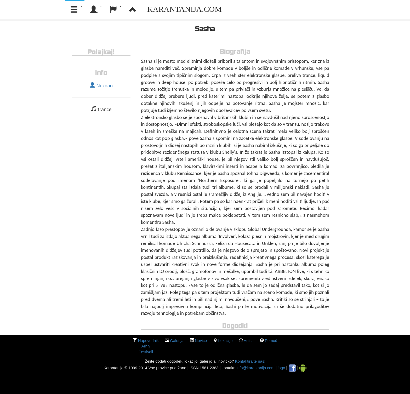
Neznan (101, 85)
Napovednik (148, 340)
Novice (201, 340)
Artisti (249, 340)
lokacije (225, 340)
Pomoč (271, 340)
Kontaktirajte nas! (249, 361)
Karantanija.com (184, 9)
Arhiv (145, 346)
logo (281, 368)
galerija (177, 340)
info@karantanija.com (255, 368)
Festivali (146, 352)
